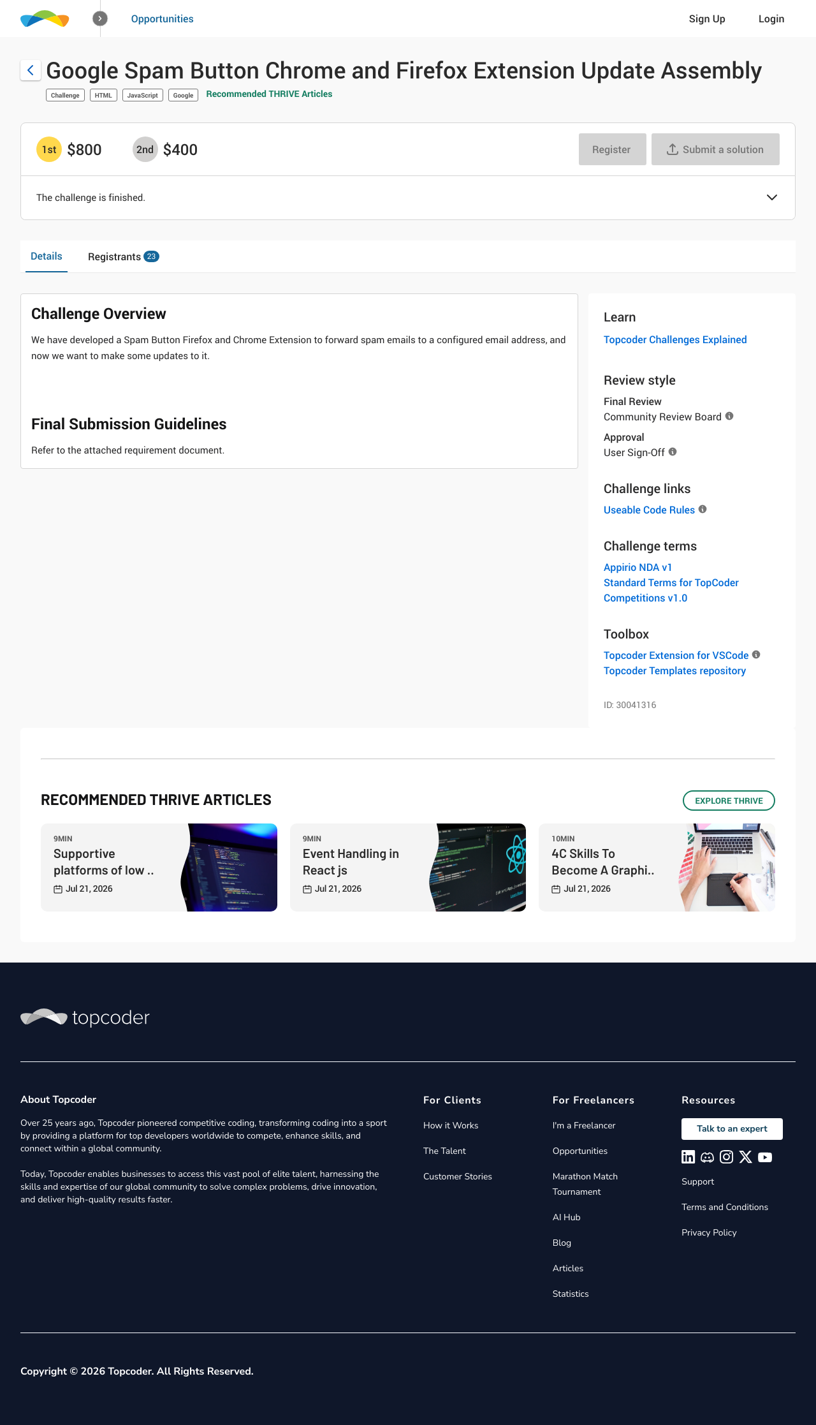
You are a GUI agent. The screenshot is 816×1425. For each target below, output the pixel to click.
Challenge (65, 95)
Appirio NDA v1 (638, 567)
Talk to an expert (732, 1129)
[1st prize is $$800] (49, 149)
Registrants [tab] (123, 256)
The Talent (444, 1151)
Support (697, 1182)
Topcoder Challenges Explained (675, 339)
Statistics (571, 1294)
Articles (568, 1268)
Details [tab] (46, 256)
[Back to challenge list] (30, 70)
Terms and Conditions (724, 1207)
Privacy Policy (708, 1233)
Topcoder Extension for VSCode (676, 655)
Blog (562, 1243)
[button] (100, 19)
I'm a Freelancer (584, 1125)
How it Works (450, 1125)
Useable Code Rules (649, 510)
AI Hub (567, 1217)
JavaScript (142, 95)
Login (772, 18)
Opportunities (162, 18)
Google (183, 95)
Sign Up (707, 18)
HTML (103, 95)
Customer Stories (457, 1176)
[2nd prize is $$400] (145, 149)
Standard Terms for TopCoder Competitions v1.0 (671, 590)
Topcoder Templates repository (675, 670)
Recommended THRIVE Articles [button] (269, 94)
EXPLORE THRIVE (729, 800)
